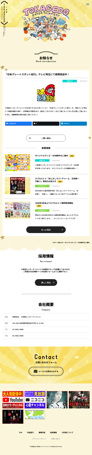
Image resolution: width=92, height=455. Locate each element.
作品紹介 (30, 432)
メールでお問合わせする (48, 371)
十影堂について (67, 432)
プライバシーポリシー (39, 439)
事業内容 (42, 432)
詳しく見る (46, 282)
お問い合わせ (55, 439)
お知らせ (70, 83)
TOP (54, 242)
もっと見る (46, 231)
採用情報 (53, 432)
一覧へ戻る (46, 140)
